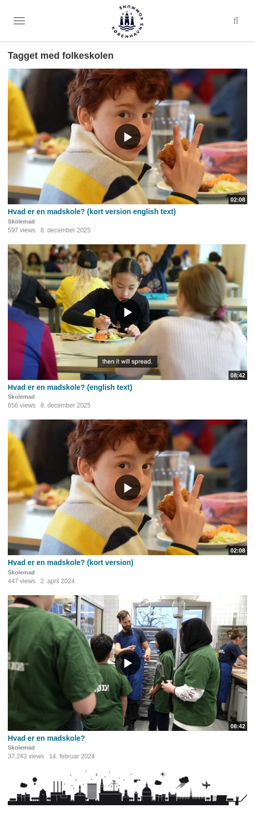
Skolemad (21, 221)
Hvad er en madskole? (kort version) (70, 562)
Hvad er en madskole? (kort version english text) (92, 211)
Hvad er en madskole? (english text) (70, 387)
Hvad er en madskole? (46, 738)
